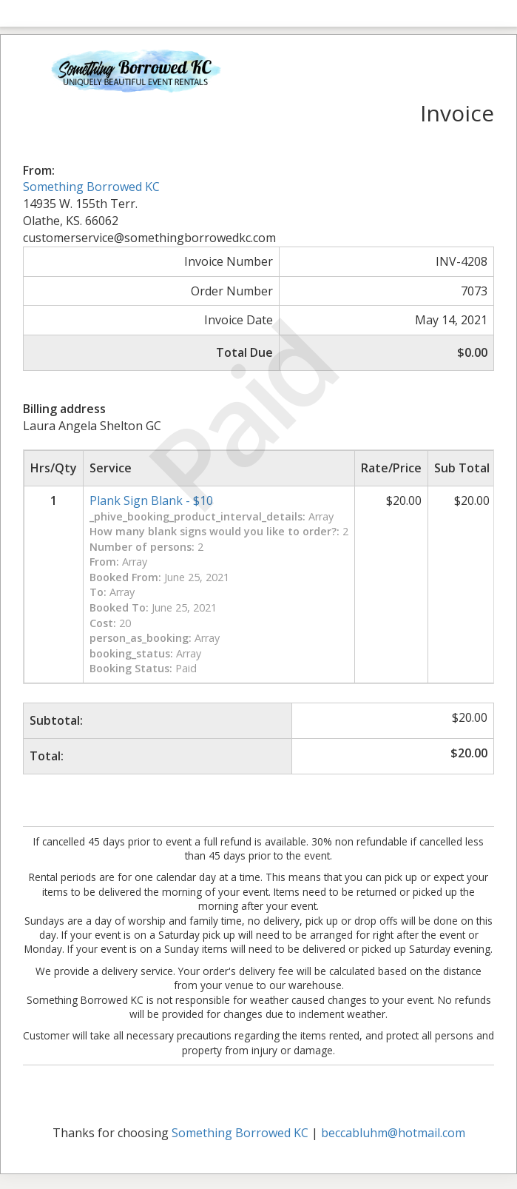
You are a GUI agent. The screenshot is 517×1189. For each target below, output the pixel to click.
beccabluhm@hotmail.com (393, 1133)
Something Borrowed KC (91, 186)
